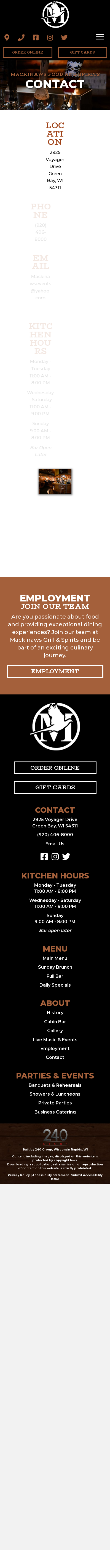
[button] (7, 37)
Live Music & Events (55, 1039)
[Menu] (99, 37)
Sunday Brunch (55, 967)
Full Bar (55, 976)
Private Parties (55, 1103)
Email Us (55, 843)
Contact (55, 1057)
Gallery (55, 1030)
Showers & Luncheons (55, 1094)
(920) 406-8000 (55, 834)
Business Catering (55, 1112)
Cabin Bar (55, 1021)
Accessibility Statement (50, 1175)
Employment (55, 1048)
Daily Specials (55, 985)
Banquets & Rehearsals (55, 1085)
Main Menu (55, 958)
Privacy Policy (19, 1175)
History (55, 1012)
